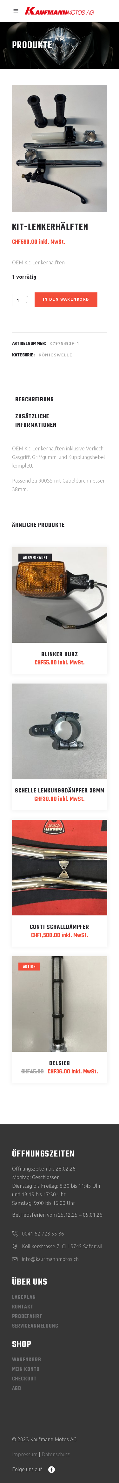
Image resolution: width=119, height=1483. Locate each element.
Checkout (24, 1379)
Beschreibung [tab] (34, 400)
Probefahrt (27, 1317)
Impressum (24, 1454)
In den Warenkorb (66, 299)
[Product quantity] (18, 300)
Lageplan (24, 1297)
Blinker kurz (59, 654)
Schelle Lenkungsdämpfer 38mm (59, 791)
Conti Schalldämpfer (59, 927)
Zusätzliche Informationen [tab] (35, 421)
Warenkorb (26, 1360)
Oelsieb (59, 1063)
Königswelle (56, 355)
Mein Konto (26, 1369)
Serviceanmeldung (35, 1326)
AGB (17, 1389)
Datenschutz (56, 1454)
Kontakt (22, 1307)
